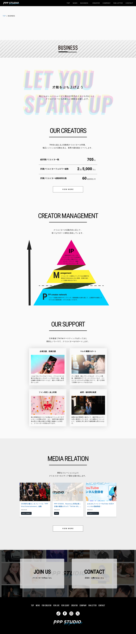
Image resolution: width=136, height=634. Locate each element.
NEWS (75, 3)
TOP (68, 3)
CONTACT (129, 3)
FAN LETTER (118, 3)
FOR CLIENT (65, 605)
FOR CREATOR (46, 605)
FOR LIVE (56, 605)
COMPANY (106, 3)
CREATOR (96, 3)
